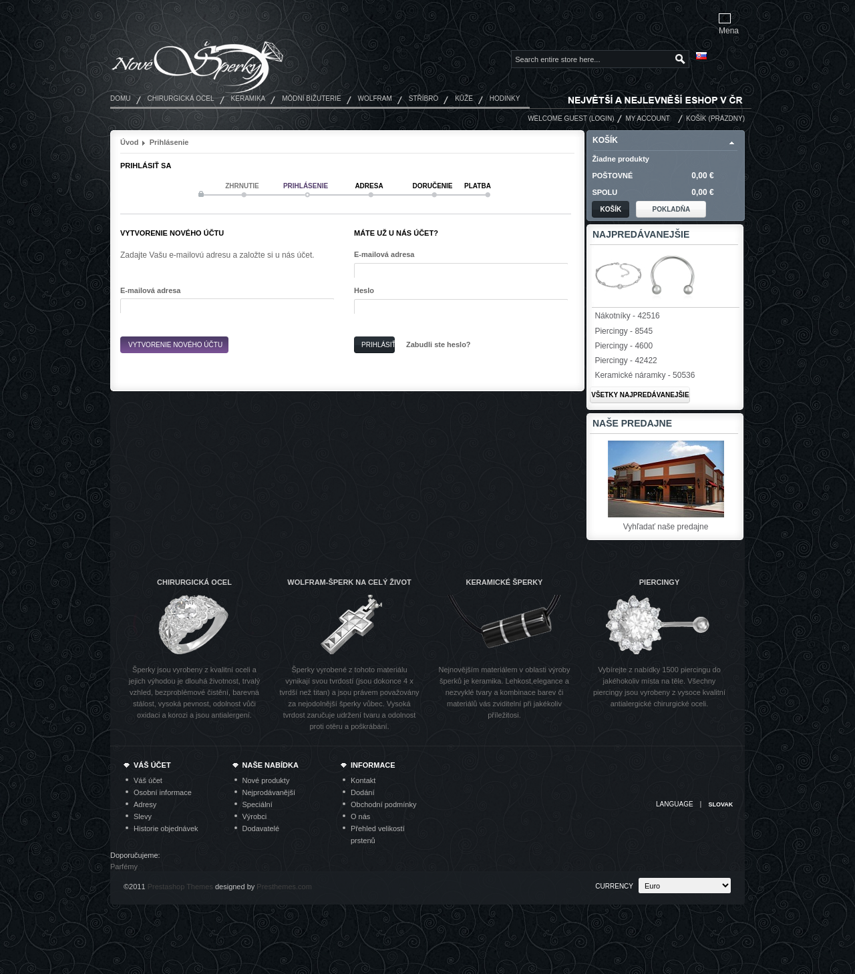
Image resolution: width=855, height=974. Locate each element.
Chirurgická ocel (181, 98)
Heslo (364, 290)
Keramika (248, 98)
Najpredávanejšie (640, 234)
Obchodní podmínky (383, 804)
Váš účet (148, 780)
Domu (120, 98)
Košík (696, 118)
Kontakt (363, 780)
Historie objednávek (166, 828)
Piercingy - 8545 (623, 331)
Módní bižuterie (311, 98)
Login (601, 118)
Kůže (464, 98)
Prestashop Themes (180, 887)
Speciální (257, 804)
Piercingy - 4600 (623, 345)
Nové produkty (266, 780)
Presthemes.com (284, 887)
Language (674, 804)
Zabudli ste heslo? (438, 344)
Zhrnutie (242, 186)
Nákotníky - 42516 (626, 315)
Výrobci (254, 816)
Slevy (143, 816)
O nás (360, 816)
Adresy (145, 804)
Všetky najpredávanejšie (640, 395)
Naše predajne (632, 423)
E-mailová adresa (150, 290)
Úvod (129, 142)
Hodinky (505, 98)
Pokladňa (672, 209)
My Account (647, 118)
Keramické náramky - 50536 (644, 375)
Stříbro (423, 98)
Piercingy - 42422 (625, 360)
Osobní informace (163, 792)
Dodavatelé (261, 828)
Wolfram (375, 98)
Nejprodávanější (269, 792)
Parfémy (124, 867)
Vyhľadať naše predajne (666, 526)
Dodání (362, 792)
